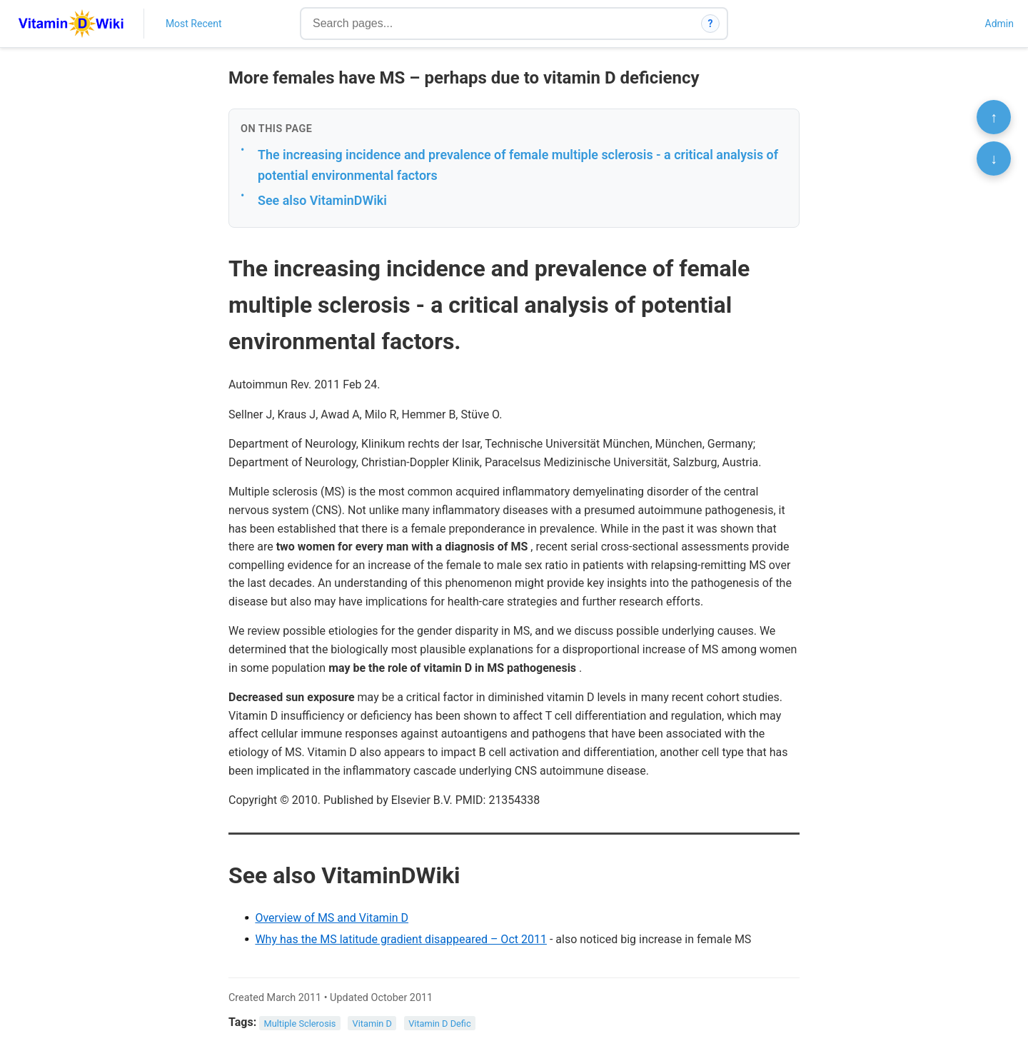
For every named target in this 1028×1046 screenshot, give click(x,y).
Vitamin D (372, 1022)
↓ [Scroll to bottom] (993, 158)
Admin (999, 23)
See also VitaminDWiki (322, 200)
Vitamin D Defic (439, 1022)
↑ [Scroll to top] (993, 117)
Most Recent (194, 23)
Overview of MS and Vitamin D (331, 918)
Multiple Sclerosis (300, 1022)
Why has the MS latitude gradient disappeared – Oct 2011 (401, 939)
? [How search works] (710, 23)
